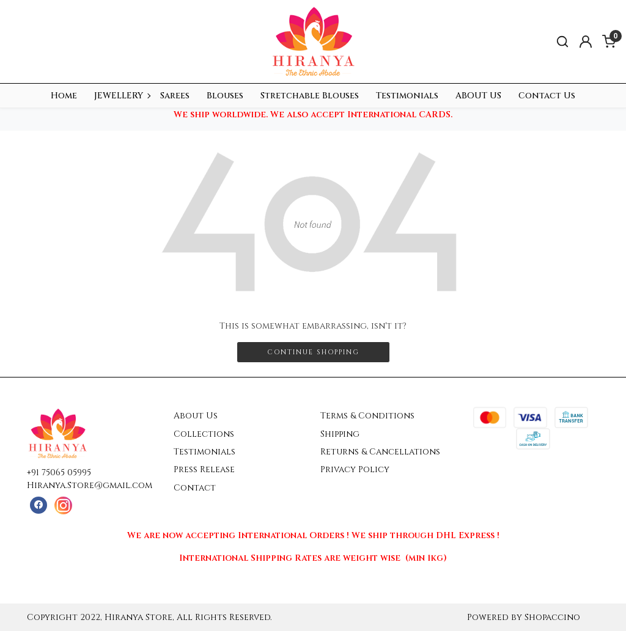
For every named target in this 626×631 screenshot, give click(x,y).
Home (64, 95)
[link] (562, 42)
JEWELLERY (122, 95)
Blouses (225, 95)
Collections (204, 434)
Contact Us (546, 95)
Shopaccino (552, 617)
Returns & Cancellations (380, 452)
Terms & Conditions (367, 415)
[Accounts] (585, 41)
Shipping (339, 434)
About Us (196, 415)
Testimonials (407, 95)
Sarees (175, 95)
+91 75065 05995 (59, 472)
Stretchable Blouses (309, 95)
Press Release (204, 469)
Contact (195, 488)
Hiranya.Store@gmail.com (89, 485)
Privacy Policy (354, 469)
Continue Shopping (313, 352)
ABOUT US (478, 95)
